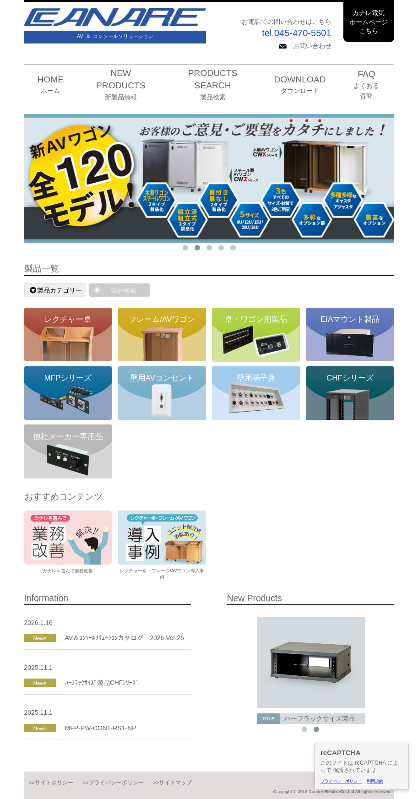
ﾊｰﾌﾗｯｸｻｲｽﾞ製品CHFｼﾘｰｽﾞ (102, 682)
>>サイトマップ (172, 782)
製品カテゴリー (59, 290)
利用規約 (375, 781)
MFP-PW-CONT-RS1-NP (100, 728)
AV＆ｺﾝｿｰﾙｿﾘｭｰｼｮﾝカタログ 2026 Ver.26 (124, 637)
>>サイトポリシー (51, 782)
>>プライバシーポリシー (113, 782)
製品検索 (123, 290)
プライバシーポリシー (341, 781)
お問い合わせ (305, 45)
